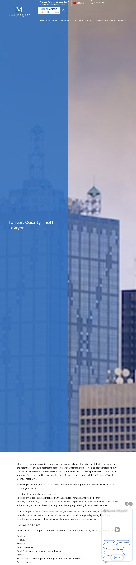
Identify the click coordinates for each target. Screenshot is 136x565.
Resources (79, 20)
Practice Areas (65, 20)
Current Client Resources (105, 20)
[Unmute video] (117, 529)
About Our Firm (51, 20)
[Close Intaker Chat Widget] (131, 504)
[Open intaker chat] (106, 562)
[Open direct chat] (127, 504)
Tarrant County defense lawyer (48, 511)
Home (42, 20)
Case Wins (89, 20)
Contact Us (122, 20)
